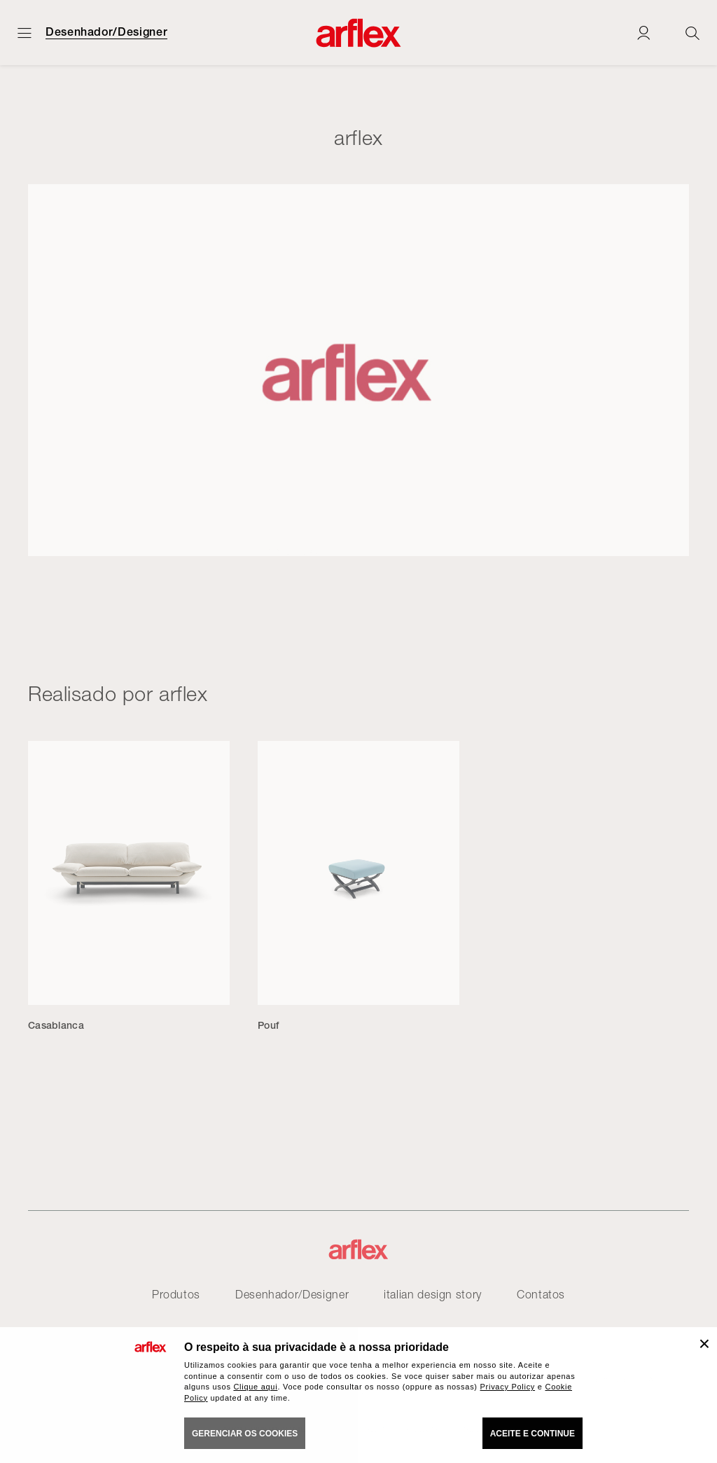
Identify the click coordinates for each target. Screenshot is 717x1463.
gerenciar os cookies (245, 1433)
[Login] (643, 33)
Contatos (541, 1294)
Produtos (176, 1294)
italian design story (433, 1294)
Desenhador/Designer (106, 32)
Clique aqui (255, 1386)
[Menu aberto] (25, 33)
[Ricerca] (692, 33)
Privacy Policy (508, 1386)
